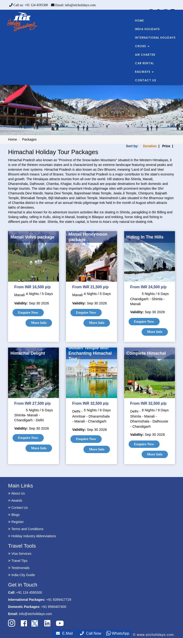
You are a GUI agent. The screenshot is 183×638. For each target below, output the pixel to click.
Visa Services (19, 553)
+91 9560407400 (53, 607)
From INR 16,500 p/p (32, 287)
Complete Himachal (146, 353)
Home (12, 139)
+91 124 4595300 (29, 592)
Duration (150, 146)
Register (16, 522)
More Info (38, 323)
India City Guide (21, 575)
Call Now (90, 633)
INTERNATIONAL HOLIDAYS (155, 38)
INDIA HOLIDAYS (147, 29)
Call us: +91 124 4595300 (28, 5)
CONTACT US (145, 80)
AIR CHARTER (145, 55)
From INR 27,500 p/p (32, 403)
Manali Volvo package (32, 237)
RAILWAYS (144, 72)
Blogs (14, 515)
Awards (15, 500)
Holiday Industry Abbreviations (32, 536)
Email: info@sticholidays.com (73, 5)
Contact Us (18, 507)
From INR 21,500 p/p (90, 287)
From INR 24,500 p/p (148, 287)
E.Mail (64, 633)
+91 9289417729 (58, 599)
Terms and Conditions (25, 529)
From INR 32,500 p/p (90, 403)
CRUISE (142, 46)
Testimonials (19, 568)
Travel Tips (17, 561)
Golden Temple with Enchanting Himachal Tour (90, 353)
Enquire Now (28, 312)
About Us (16, 493)
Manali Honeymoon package (87, 237)
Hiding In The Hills (145, 237)
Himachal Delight (27, 353)
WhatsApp (117, 633)
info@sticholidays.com (35, 614)
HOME (139, 20)
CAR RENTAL (144, 63)
